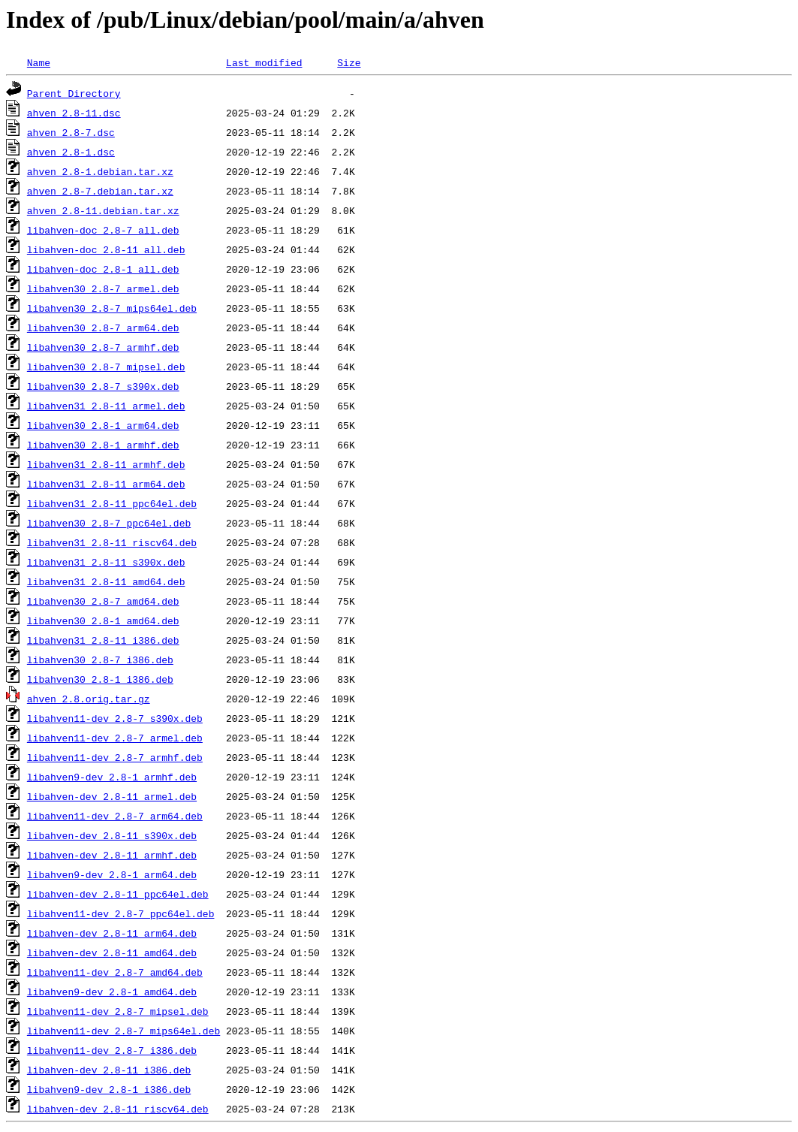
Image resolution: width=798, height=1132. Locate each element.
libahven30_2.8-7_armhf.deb (103, 347)
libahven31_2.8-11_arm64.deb (106, 484)
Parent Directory (74, 93)
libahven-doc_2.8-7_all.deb (103, 230)
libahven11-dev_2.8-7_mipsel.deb (118, 1011)
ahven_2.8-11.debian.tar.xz (103, 210)
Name (38, 62)
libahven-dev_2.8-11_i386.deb (109, 1069)
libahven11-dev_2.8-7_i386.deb (112, 1050)
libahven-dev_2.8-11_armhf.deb (112, 855)
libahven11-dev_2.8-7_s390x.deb (115, 718)
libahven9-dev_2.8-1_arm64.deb (112, 874)
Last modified (264, 62)
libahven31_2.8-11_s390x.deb (106, 562)
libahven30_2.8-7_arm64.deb (103, 327)
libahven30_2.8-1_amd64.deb (103, 620)
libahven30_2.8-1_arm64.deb (103, 425)
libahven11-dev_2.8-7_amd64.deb (115, 972)
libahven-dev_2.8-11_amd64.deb (112, 952)
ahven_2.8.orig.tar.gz (88, 698)
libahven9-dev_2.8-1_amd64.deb (112, 991)
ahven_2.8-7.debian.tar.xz (100, 191)
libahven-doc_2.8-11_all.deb (106, 249)
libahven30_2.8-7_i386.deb (100, 659)
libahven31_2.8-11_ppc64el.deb (112, 503)
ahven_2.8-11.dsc (74, 112)
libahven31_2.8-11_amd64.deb (106, 581)
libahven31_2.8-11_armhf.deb (106, 464)
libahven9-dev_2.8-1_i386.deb (109, 1089)
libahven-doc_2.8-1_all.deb (103, 269)
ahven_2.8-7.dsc (71, 132)
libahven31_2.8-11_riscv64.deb (112, 542)
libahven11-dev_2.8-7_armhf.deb (115, 757)
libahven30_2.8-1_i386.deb (100, 679)
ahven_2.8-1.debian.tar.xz (100, 171)
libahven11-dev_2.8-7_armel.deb (115, 737)
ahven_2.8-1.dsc (71, 151)
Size (348, 62)
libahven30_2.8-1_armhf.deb (103, 444)
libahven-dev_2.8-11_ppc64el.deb (118, 894)
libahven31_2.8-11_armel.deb (106, 405)
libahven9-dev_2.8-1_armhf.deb (112, 776)
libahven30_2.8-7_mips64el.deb (112, 308)
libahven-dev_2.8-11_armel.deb (112, 796)
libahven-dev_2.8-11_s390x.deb (112, 835)
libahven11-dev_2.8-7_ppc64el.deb (121, 913)
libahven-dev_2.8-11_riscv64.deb (118, 1108)
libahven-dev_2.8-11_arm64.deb (112, 933)
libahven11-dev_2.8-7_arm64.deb (115, 816)
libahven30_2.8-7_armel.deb (103, 288)
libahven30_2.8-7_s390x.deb (103, 386)
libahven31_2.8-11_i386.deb (103, 640)
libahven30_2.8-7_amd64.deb (103, 601)
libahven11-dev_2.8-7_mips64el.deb (123, 1030)
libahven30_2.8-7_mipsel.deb (106, 366)
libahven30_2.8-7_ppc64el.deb (109, 523)
